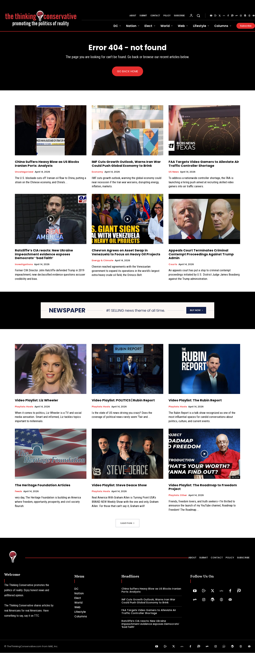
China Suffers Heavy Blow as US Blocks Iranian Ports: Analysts (47, 164)
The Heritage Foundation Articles (42, 485)
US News (174, 172)
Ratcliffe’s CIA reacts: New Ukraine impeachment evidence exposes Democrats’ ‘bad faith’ (44, 254)
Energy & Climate (102, 260)
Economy (97, 172)
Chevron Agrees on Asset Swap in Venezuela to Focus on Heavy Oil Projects (126, 252)
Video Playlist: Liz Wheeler (36, 400)
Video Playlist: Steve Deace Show (119, 485)
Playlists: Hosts (24, 407)
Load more (127, 523)
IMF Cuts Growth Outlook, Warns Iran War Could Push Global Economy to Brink (126, 164)
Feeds (18, 491)
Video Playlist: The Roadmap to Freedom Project (203, 487)
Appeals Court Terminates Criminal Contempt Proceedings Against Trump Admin (201, 254)
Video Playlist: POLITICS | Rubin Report (123, 400)
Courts (173, 264)
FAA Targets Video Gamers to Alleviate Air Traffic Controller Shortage (204, 164)
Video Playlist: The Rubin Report (195, 400)
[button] (198, 15)
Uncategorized (24, 172)
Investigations (24, 264)
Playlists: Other (178, 495)
